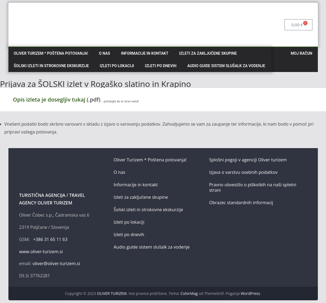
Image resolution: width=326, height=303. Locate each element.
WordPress (250, 293)
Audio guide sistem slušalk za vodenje (226, 66)
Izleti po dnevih (160, 66)
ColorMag (189, 293)
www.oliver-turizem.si (41, 252)
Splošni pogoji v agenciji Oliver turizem (248, 160)
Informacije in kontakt (144, 53)
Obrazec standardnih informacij (241, 203)
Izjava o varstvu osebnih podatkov (243, 172)
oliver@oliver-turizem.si (56, 263)
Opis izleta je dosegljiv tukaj (50, 99)
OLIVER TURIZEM (111, 293)
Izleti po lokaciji (117, 66)
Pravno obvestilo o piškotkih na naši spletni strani (252, 187)
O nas (104, 53)
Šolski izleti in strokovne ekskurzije (51, 66)
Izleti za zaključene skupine (208, 53)
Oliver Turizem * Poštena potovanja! (51, 53)
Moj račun (301, 53)
